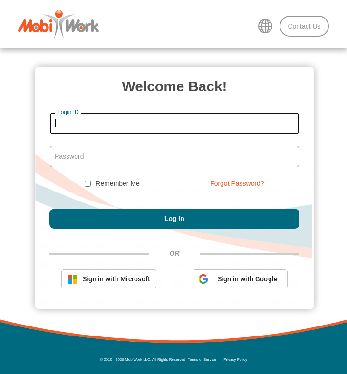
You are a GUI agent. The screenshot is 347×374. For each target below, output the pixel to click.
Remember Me (118, 183)
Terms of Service (202, 359)
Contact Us (304, 26)
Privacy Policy (235, 359)
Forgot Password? (237, 183)
